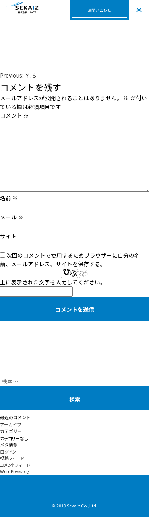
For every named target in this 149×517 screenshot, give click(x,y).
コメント (14, 115)
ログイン (8, 451)
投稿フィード (12, 458)
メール (11, 217)
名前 (9, 198)
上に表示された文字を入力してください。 (53, 282)
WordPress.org (14, 471)
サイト (8, 236)
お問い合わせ (99, 10)
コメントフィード (15, 465)
